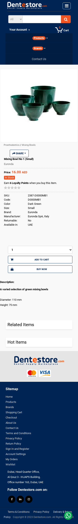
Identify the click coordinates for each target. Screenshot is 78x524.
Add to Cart (30, 260)
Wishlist (10, 464)
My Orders (12, 459)
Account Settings (16, 454)
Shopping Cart (14, 412)
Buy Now (29, 269)
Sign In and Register (17, 448)
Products (11, 401)
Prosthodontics (12, 145)
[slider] (12, 187)
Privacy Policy (14, 438)
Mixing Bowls (29, 145)
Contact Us (12, 428)
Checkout (11, 417)
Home (9, 396)
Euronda (9, 164)
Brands (10, 407)
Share (19, 153)
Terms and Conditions (18, 433)
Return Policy (13, 443)
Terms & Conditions (19, 511)
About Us (11, 422)
